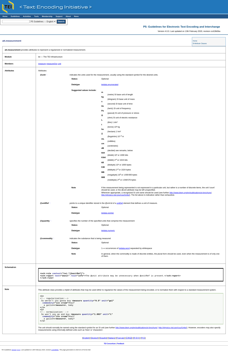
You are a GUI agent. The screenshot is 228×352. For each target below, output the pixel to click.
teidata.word (124, 248)
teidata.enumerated (109, 84)
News (76, 16)
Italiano (112, 338)
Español (103, 338)
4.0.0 (18, 350)
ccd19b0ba (55, 350)
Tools (36, 16)
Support (59, 16)
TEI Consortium (110, 343)
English (86, 338)
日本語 (129, 338)
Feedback (120, 343)
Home (4, 16)
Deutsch (94, 338)
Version (14, 350)
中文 (143, 338)
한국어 (136, 338)
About (68, 16)
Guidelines (15, 16)
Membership (47, 16)
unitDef (120, 203)
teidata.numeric (108, 230)
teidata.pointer (107, 213)
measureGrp (51, 64)
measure (42, 64)
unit (59, 64)
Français (120, 338)
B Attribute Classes (200, 43)
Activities (27, 16)
